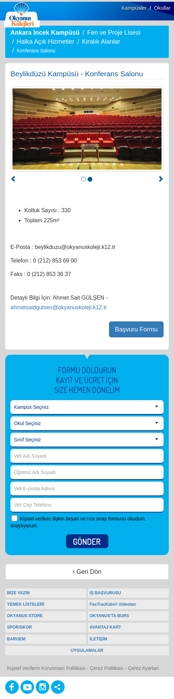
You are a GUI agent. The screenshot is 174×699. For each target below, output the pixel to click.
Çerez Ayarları (143, 668)
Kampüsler (134, 8)
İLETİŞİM (98, 639)
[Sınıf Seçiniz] (87, 440)
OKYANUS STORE (25, 615)
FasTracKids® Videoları (113, 604)
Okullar (162, 8)
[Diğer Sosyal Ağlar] (58, 687)
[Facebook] (12, 687)
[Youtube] (27, 687)
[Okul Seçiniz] (87, 423)
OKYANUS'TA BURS (109, 615)
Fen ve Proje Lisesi (113, 32)
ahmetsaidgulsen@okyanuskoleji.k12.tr (58, 307)
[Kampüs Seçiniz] (87, 407)
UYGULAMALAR (87, 650)
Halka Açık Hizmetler (45, 41)
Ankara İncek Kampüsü (45, 32)
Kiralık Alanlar (101, 41)
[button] (13, 179)
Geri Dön (87, 571)
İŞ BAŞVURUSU (105, 592)
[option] (87, 129)
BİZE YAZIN (18, 592)
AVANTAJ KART (105, 627)
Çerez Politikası (107, 668)
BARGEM (16, 639)
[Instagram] (42, 687)
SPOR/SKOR (19, 627)
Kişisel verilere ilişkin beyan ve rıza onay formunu (73, 518)
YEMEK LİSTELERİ (25, 604)
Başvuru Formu (136, 329)
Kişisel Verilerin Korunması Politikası (46, 668)
